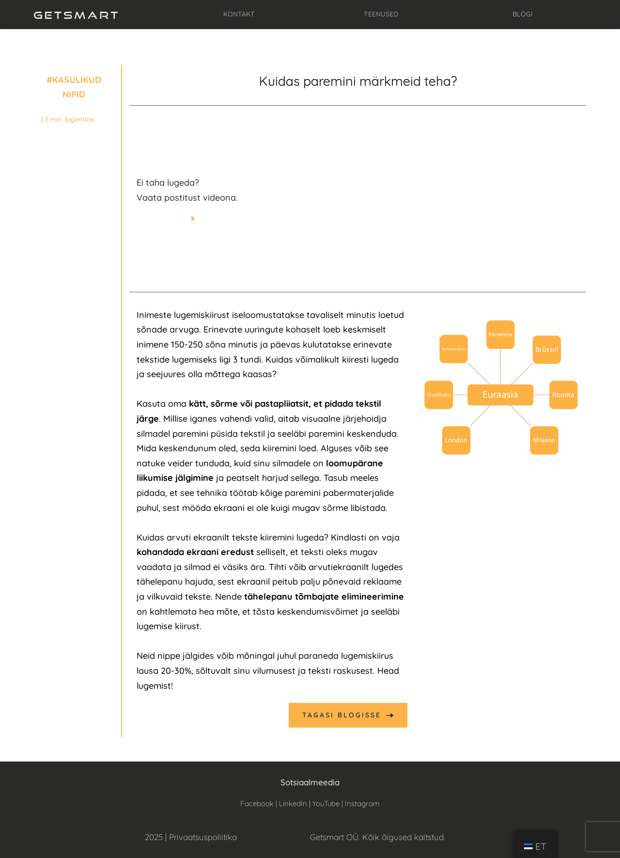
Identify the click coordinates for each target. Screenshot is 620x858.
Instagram (362, 803)
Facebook (257, 803)
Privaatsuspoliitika (203, 837)
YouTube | (328, 803)
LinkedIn (293, 803)
